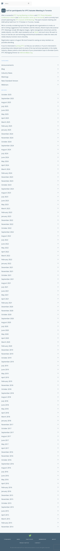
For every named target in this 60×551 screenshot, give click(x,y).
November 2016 (7, 456)
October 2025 (6, 94)
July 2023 (4, 197)
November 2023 (7, 181)
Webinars (4, 85)
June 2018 (5, 405)
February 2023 (6, 212)
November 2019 (7, 354)
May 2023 (5, 204)
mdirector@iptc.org (26, 53)
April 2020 (5, 338)
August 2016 (6, 468)
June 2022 (5, 244)
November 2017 (7, 424)
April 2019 (5, 377)
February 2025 (6, 126)
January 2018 (6, 421)
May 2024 (5, 161)
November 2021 (7, 271)
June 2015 (5, 511)
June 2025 (5, 110)
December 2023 (7, 177)
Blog (3, 69)
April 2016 (5, 483)
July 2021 (4, 287)
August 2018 (6, 397)
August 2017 (6, 436)
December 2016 (7, 452)
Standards (7, 539)
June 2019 (5, 369)
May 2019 (5, 373)
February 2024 (6, 173)
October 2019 (6, 358)
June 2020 (5, 330)
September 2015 (7, 507)
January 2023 (6, 216)
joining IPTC (20, 46)
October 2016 (6, 460)
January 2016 (6, 491)
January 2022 (6, 263)
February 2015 (6, 523)
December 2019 (7, 350)
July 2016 (4, 472)
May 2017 (5, 444)
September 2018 (7, 393)
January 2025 (6, 130)
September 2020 (7, 318)
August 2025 (6, 102)
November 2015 (7, 499)
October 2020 (6, 314)
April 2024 (5, 165)
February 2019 (6, 381)
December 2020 (7, 307)
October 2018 (6, 389)
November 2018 (7, 385)
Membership (42, 539)
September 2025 (7, 98)
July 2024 (4, 153)
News (18, 539)
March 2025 (5, 122)
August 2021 (6, 283)
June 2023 (5, 201)
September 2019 (7, 362)
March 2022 (5, 256)
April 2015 (5, 515)
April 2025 (5, 118)
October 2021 (6, 275)
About (54, 539)
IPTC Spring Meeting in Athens (23, 15)
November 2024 (7, 138)
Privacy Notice (24, 542)
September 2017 (7, 432)
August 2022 (6, 236)
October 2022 (6, 228)
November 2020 (7, 311)
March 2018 (5, 417)
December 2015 (7, 495)
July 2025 (4, 106)
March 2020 (5, 342)
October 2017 (6, 428)
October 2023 (6, 185)
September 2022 (7, 232)
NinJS (36, 32)
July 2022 (4, 240)
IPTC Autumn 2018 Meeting (25, 20)
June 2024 (5, 157)
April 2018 (5, 413)
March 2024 (5, 169)
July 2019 (4, 366)
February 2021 (6, 303)
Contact (37, 542)
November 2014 (7, 527)
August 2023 (6, 193)
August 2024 (6, 149)
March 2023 (5, 208)
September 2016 (7, 464)
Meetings (4, 77)
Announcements (7, 65)
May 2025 (5, 114)
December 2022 (7, 220)
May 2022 (5, 248)
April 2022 (5, 252)
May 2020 (5, 334)
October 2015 (6, 503)
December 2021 (7, 267)
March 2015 (5, 519)
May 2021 (5, 295)
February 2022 (6, 259)
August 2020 (6, 322)
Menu (17, 3)
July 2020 (4, 326)
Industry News (6, 73)
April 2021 (5, 299)
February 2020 (6, 346)
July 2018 (4, 401)
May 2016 (5, 479)
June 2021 (5, 291)
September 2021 (7, 279)
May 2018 (5, 409)
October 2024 (6, 142)
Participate (29, 539)
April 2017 (5, 448)
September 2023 (7, 189)
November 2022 (7, 224)
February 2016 (6, 487)
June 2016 (5, 476)
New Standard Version (9, 81)
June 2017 (5, 440)
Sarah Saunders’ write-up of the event (31, 17)
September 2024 (7, 146)
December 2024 (7, 134)
